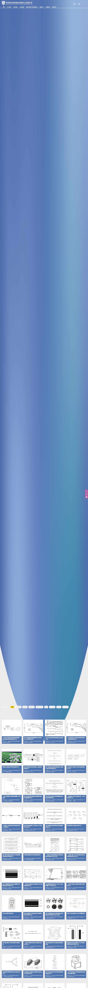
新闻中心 (42, 7)
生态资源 (22, 7)
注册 (79, 4)
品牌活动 (48, 7)
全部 (12, 707)
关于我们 (9, 7)
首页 (4, 7)
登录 (75, 4)
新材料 (59, 707)
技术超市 (15, 7)
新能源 (25, 707)
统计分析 (65, 707)
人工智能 (52, 707)
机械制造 (31, 707)
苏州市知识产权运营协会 (31, 7)
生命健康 (18, 707)
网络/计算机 (39, 707)
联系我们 (54, 7)
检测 (46, 707)
